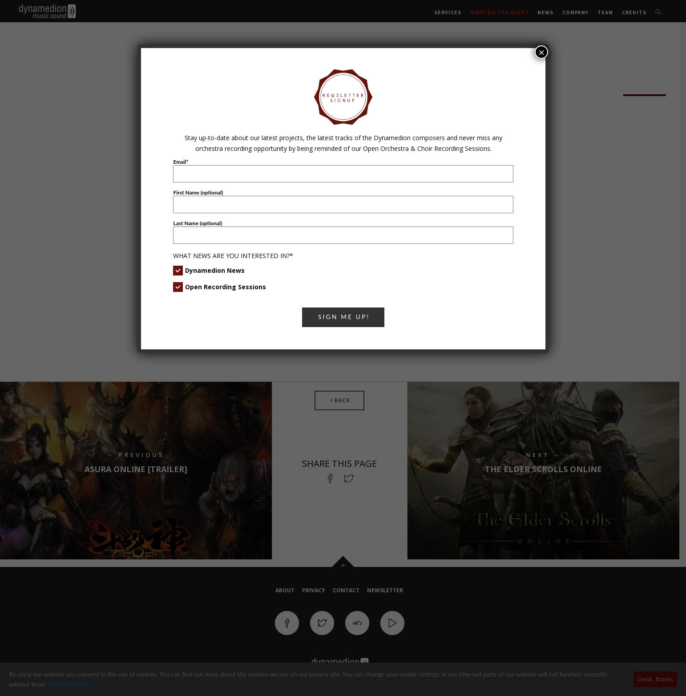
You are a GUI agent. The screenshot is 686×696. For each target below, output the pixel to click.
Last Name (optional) (197, 223)
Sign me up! (344, 316)
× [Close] (541, 51)
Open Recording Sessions (225, 287)
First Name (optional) (198, 192)
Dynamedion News (215, 270)
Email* (180, 161)
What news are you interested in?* (233, 255)
